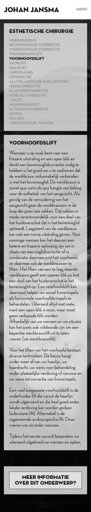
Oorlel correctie (28, 96)
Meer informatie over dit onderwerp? (45, 480)
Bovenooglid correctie (34, 45)
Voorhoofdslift (26, 59)
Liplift (16, 100)
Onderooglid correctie (34, 50)
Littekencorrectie (28, 109)
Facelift (17, 63)
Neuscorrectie (24, 86)
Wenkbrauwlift (25, 54)
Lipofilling (21, 73)
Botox (15, 114)
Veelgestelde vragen (31, 123)
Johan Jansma (31, 10)
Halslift (18, 68)
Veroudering (23, 41)
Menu (81, 9)
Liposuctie (20, 77)
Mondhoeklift (24, 105)
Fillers (16, 119)
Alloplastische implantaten (39, 82)
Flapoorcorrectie (29, 91)
